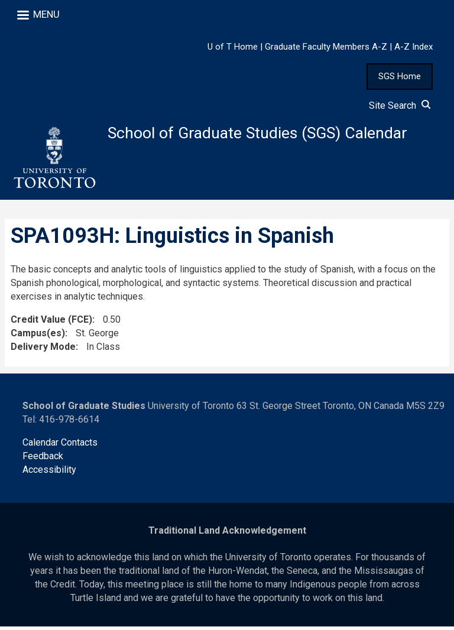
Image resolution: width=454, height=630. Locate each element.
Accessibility (49, 473)
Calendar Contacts (60, 446)
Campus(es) (38, 336)
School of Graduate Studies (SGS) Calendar (267, 134)
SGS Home (399, 76)
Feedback (42, 459)
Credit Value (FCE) (51, 323)
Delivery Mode (43, 349)
